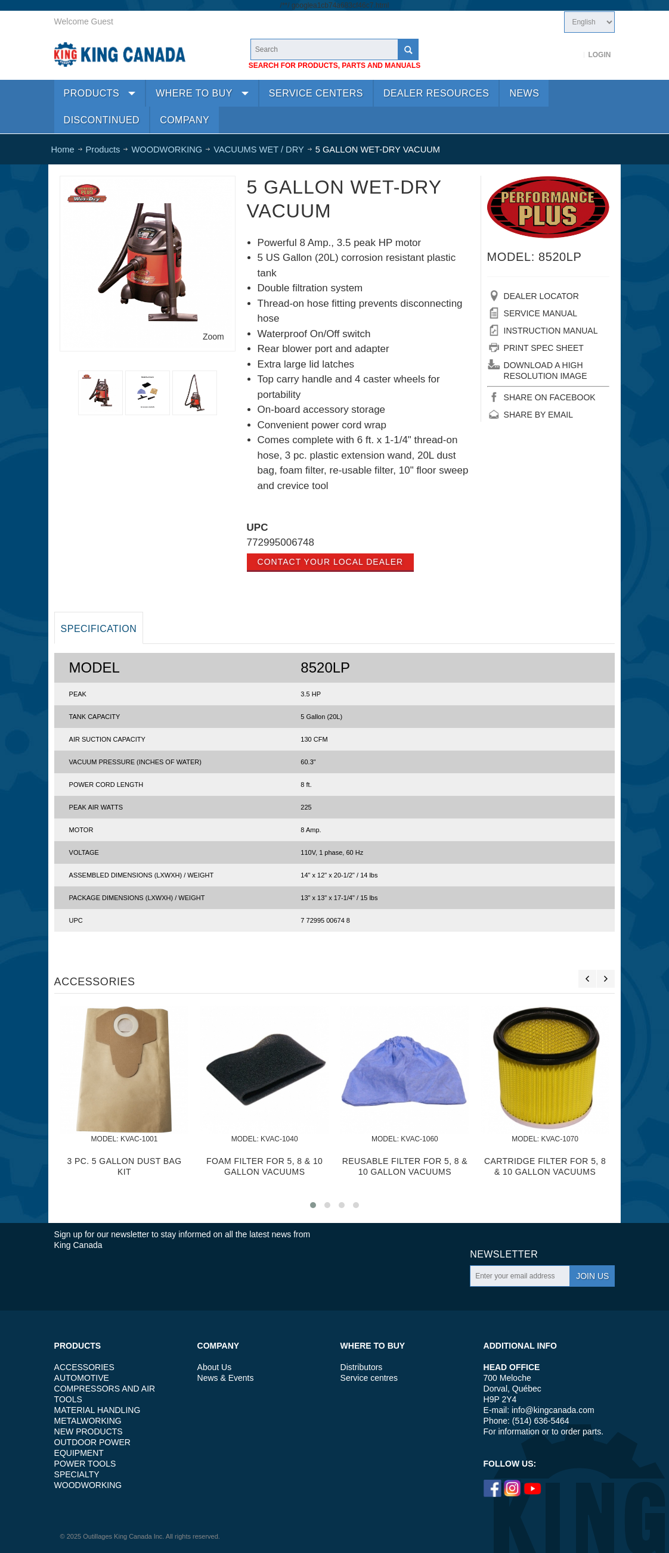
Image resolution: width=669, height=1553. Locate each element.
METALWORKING (88, 1421)
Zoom (213, 336)
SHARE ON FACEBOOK (550, 397)
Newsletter (504, 1254)
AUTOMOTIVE (81, 1378)
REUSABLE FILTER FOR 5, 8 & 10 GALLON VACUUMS (404, 1166)
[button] (313, 1205)
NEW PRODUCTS (88, 1431)
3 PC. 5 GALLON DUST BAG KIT (124, 1166)
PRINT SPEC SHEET (544, 348)
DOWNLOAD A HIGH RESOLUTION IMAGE (545, 370)
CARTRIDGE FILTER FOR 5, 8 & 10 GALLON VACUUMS (545, 1166)
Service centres (369, 1378)
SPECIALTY (77, 1474)
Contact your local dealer (331, 562)
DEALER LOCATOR (541, 296)
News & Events (225, 1378)
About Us (214, 1367)
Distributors (361, 1367)
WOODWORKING (88, 1485)
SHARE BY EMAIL (538, 414)
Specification (99, 629)
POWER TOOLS (85, 1463)
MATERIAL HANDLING (97, 1410)
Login (599, 55)
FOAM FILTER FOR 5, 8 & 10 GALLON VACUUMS (264, 1166)
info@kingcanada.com (553, 1410)
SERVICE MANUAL (540, 313)
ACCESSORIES (84, 1367)
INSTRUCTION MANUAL (551, 330)
